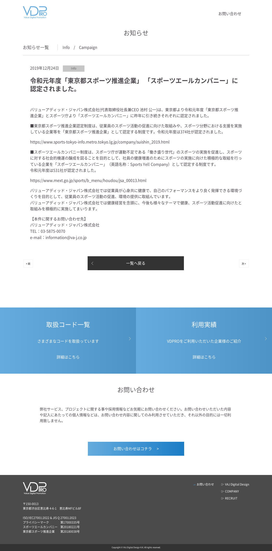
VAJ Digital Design (237, 484)
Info (66, 47)
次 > (244, 263)
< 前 (28, 263)
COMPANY (232, 491)
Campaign (88, 47)
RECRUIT (231, 498)
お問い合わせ (229, 13)
